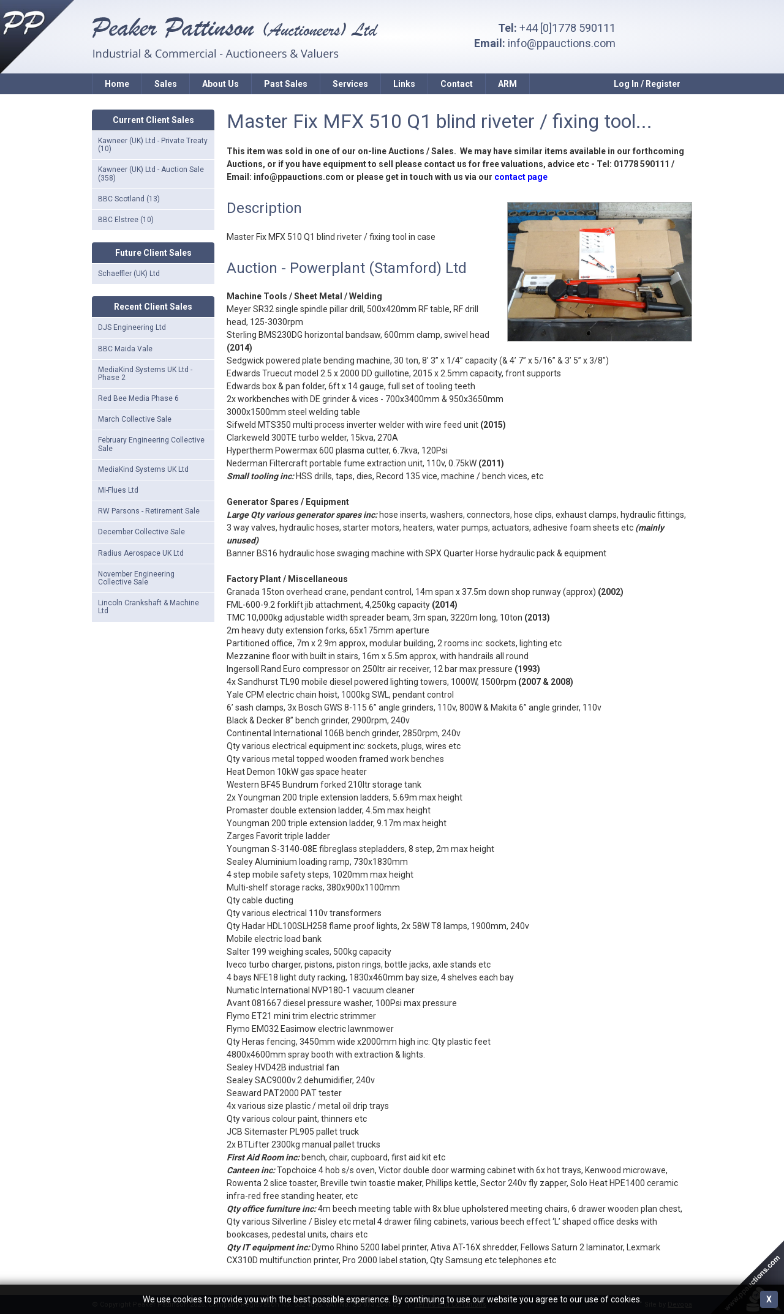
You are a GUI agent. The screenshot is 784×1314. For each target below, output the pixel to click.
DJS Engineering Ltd (132, 327)
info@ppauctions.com (562, 43)
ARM (507, 84)
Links (404, 84)
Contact (456, 84)
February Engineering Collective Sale (151, 444)
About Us (220, 84)
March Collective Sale (135, 419)
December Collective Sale (141, 532)
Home (117, 84)
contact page (521, 177)
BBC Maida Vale (125, 349)
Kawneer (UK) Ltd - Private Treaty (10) (153, 144)
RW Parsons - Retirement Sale (149, 511)
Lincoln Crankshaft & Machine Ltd (148, 607)
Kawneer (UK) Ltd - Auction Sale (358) (151, 173)
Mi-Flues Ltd (118, 490)
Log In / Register (647, 84)
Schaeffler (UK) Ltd (129, 273)
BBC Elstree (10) (126, 219)
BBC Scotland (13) (129, 199)
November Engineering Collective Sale (136, 578)
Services (350, 84)
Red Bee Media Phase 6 (138, 398)
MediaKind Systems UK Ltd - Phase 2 (145, 373)
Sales (165, 84)
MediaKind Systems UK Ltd (143, 469)
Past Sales (285, 84)
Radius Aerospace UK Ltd (141, 553)
